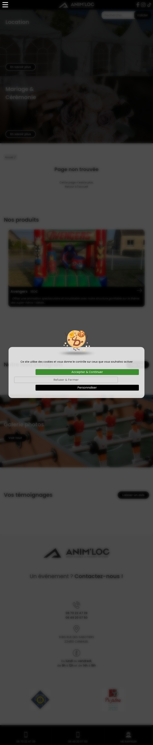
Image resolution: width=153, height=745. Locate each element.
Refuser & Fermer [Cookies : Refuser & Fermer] (66, 380)
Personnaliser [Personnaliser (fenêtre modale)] (87, 387)
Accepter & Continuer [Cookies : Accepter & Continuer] (87, 372)
